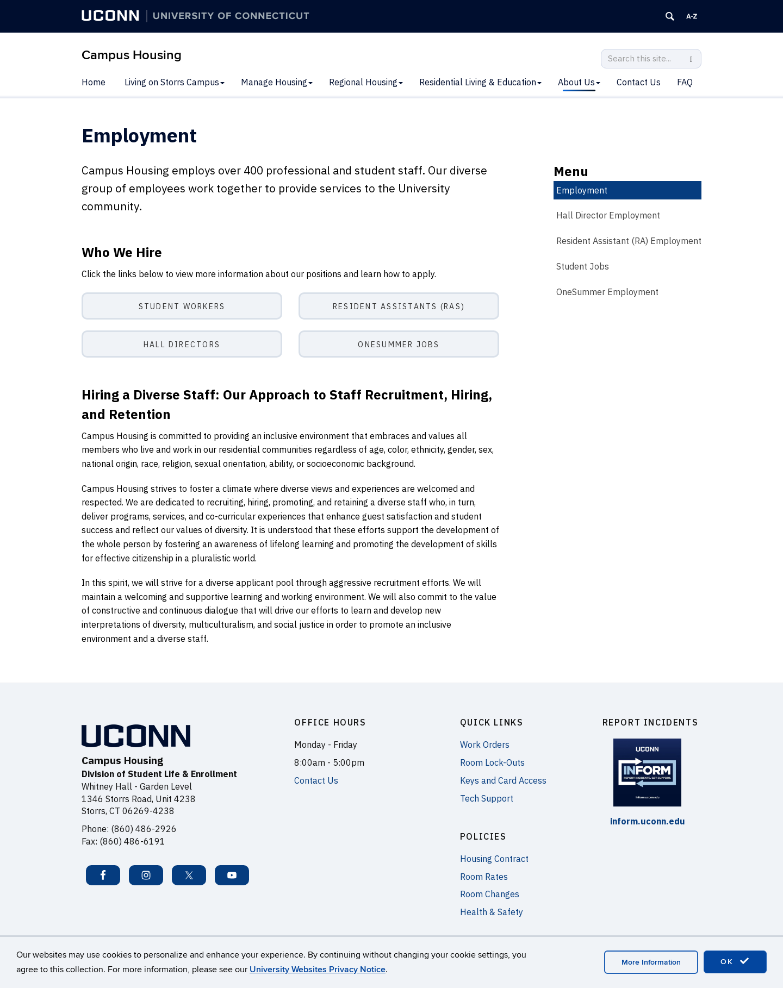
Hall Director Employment (608, 215)
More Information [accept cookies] (651, 962)
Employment (581, 190)
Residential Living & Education (480, 82)
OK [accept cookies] (735, 961)
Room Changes (489, 894)
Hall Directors (182, 344)
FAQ (685, 82)
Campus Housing (132, 55)
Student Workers (182, 306)
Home (93, 82)
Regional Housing (366, 82)
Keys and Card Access (503, 780)
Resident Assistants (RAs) (399, 306)
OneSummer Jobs (398, 344)
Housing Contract (494, 858)
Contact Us (639, 82)
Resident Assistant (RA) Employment (628, 240)
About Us (579, 82)
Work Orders (484, 744)
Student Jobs (582, 266)
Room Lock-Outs (492, 762)
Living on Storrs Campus (175, 82)
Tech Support (486, 798)
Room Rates (484, 876)
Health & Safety (491, 911)
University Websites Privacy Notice (318, 969)
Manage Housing (277, 82)
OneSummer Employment (607, 291)
